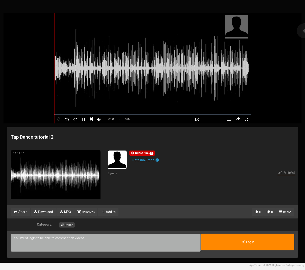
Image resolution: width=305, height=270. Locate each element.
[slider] (152, 114)
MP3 (65, 212)
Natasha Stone (145, 160)
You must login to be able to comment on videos (106, 243)
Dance (67, 225)
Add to (108, 212)
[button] (142, 153)
